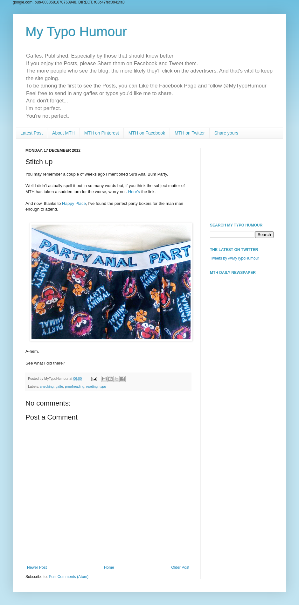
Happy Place (74, 203)
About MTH (63, 133)
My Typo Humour (76, 31)
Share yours (226, 133)
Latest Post (31, 133)
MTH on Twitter (190, 133)
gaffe (59, 386)
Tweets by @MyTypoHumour (234, 258)
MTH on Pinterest (101, 133)
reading (92, 386)
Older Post (180, 567)
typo (103, 386)
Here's (134, 191)
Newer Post (37, 567)
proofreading (74, 386)
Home (109, 567)
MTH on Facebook (147, 133)
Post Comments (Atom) (68, 576)
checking (47, 386)
